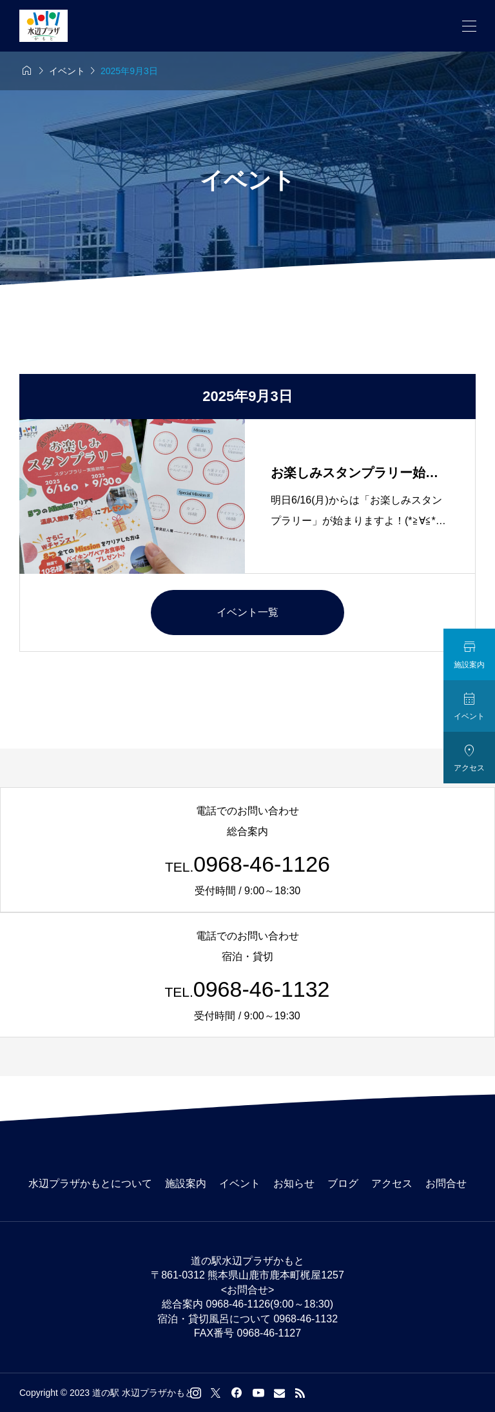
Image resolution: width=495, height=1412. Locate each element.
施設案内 (185, 1183)
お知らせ (294, 1183)
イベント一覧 (247, 612)
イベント (239, 1183)
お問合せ (446, 1183)
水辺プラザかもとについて (90, 1183)
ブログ (342, 1183)
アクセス (391, 1183)
